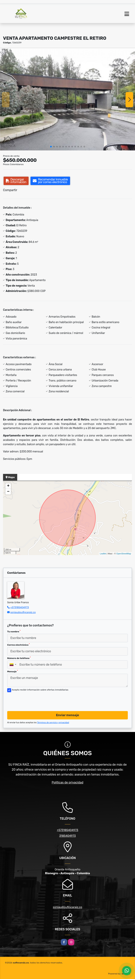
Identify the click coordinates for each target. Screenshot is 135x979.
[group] (67, 99)
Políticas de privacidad (67, 782)
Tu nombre (13, 631)
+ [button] (8, 486)
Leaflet (103, 553)
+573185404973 (19, 607)
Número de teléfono (19, 658)
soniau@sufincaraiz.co (23, 612)
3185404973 (67, 836)
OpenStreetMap (123, 553)
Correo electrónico (18, 644)
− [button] (8, 492)
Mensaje (12, 671)
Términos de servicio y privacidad (53, 722)
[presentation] (36, 700)
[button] (51, 146)
